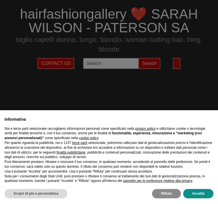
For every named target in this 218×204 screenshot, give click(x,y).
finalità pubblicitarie (70, 152)
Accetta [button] (198, 194)
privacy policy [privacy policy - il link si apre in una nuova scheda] (145, 129)
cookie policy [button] (88, 138)
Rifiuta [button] (166, 194)
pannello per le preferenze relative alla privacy (157, 181)
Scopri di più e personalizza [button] (36, 194)
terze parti (79, 143)
